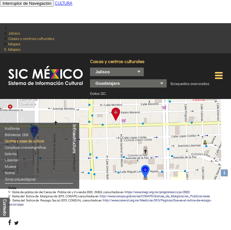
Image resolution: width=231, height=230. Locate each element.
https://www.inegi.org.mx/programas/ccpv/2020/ (157, 192)
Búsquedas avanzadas (189, 83)
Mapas (14, 43)
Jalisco (14, 33)
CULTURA (63, 3)
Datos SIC (98, 93)
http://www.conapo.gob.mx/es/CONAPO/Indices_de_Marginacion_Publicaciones (155, 196)
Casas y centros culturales (31, 38)
